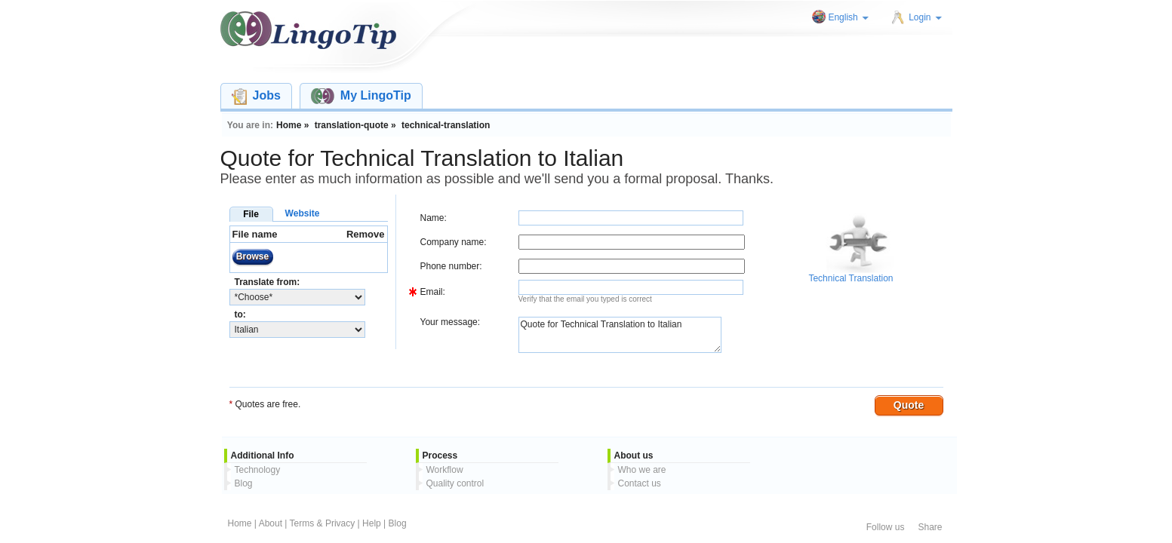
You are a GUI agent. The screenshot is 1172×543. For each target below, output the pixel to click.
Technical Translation (850, 278)
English (848, 17)
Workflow (444, 470)
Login (925, 17)
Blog (244, 483)
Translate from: (267, 282)
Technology (258, 470)
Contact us (639, 483)
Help (371, 523)
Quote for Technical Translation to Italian (619, 335)
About (270, 523)
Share (930, 527)
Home (240, 523)
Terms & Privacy (322, 523)
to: (240, 314)
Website (302, 213)
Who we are (642, 470)
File (251, 214)
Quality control (455, 483)
